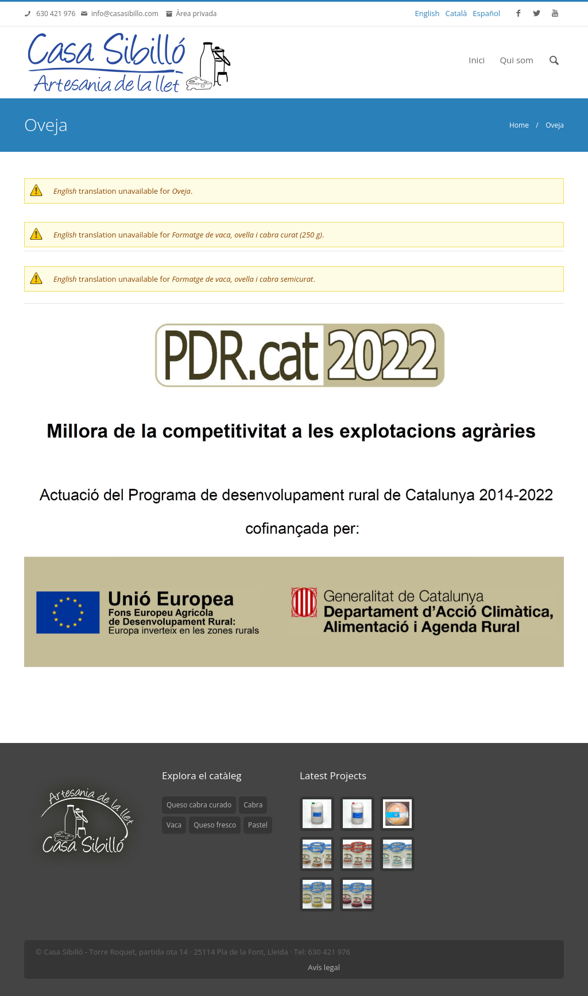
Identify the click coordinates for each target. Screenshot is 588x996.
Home (519, 125)
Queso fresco (215, 825)
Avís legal (324, 967)
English (427, 13)
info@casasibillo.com (127, 13)
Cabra (252, 805)
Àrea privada (194, 13)
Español (486, 13)
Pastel (258, 825)
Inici (477, 60)
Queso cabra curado (199, 805)
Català (456, 13)
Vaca (174, 825)
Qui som (516, 60)
